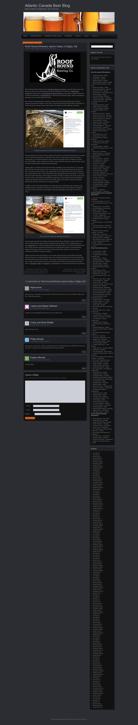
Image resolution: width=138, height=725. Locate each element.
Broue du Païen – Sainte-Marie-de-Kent (103, 92)
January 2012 (96, 707)
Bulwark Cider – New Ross (99, 273)
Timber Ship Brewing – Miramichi (101, 182)
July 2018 (95, 574)
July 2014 (95, 657)
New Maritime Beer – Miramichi (101, 160)
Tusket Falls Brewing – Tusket (100, 401)
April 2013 (95, 683)
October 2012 (96, 691)
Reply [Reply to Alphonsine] (84, 300)
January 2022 (96, 501)
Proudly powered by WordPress (60, 719)
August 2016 (96, 614)
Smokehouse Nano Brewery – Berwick (102, 377)
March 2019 (96, 560)
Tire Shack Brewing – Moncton (100, 184)
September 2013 (97, 674)
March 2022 (96, 498)
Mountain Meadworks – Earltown (101, 327)
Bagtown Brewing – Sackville (100, 80)
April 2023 (95, 475)
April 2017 (95, 600)
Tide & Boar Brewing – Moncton (101, 181)
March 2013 (96, 684)
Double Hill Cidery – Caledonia (100, 424)
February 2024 (96, 458)
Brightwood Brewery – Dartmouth (101, 272)
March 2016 (96, 622)
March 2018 (96, 581)
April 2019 (95, 558)
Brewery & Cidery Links (53, 36)
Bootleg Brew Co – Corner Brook (101, 206)
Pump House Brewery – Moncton (101, 167)
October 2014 (96, 652)
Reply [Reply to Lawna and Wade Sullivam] (84, 317)
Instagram (31, 245)
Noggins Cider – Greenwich (100, 339)
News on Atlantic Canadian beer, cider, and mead (41, 9)
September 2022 (97, 487)
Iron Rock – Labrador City (99, 215)
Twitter (39, 263)
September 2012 (97, 693)
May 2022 (95, 494)
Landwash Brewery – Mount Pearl (101, 217)
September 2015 (97, 633)
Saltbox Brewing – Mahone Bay (101, 365)
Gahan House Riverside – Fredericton (102, 117)
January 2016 (96, 626)
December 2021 (97, 503)
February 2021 (96, 520)
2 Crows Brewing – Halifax (99, 251)
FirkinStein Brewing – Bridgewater (101, 287)
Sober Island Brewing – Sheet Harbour (102, 379)
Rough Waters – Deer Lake (100, 234)
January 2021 (96, 522)
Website (27, 414)
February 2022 (96, 499)
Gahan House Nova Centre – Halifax (102, 289)
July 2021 (95, 512)
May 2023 (95, 473)
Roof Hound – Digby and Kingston (101, 360)
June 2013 (95, 679)
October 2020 (96, 527)
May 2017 (95, 598)
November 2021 (97, 505)
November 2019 (97, 546)
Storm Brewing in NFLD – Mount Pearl (102, 239)
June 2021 (95, 513)
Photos (78, 36)
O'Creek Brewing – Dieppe (99, 162)
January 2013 (96, 686)
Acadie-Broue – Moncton (99, 79)
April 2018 (95, 579)
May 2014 (95, 660)
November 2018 (97, 567)
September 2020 (97, 529)
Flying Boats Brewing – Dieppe (100, 104)
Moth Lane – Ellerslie (98, 430)
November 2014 (97, 650)
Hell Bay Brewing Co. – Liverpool (101, 301)
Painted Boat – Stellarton (99, 349)
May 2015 (95, 639)
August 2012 (96, 695)
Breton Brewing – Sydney (99, 270)
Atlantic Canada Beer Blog (47, 5)
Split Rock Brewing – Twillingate (101, 237)
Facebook (33, 263)
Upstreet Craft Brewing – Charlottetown (103, 439)
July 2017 (95, 595)
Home (25, 36)
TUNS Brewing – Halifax (99, 400)
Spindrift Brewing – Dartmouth (100, 382)
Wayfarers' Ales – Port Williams (101, 410)
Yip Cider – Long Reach (99, 189)
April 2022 (95, 496)
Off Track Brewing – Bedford (100, 343)
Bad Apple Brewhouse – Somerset (101, 261)
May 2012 (95, 700)
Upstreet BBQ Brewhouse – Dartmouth (103, 408)
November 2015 (97, 629)
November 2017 (97, 588)
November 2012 (97, 690)
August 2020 (96, 531)
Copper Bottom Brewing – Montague (102, 422)
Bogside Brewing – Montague (100, 420)
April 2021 (95, 517)
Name (27, 406)
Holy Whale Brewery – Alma (100, 134)
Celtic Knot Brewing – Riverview (101, 96)
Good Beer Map (36, 36)
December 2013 (97, 669)
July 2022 (95, 491)
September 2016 (97, 612)
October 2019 (96, 548)
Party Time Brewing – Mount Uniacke (102, 351)
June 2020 (95, 534)
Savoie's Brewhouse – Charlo (100, 170)
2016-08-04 (38, 42)
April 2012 (95, 702)
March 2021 (96, 518)
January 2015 (96, 646)
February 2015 (96, 645)
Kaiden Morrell (37, 357)
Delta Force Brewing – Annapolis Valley (103, 284)
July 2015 (95, 636)
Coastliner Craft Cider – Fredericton (102, 98)
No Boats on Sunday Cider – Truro (101, 337)
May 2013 (95, 681)
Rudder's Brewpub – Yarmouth (100, 363)
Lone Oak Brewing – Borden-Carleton (102, 429)
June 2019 (95, 555)
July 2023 (95, 470)
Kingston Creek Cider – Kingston (101, 141)
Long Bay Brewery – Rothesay (100, 146)
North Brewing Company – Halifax (101, 341)
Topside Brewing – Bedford (99, 394)
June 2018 (95, 575)
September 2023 (97, 467)
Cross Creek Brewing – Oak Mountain (102, 99)
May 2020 (95, 536)
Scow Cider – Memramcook (100, 172)
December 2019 (97, 544)
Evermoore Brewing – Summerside (102, 425)
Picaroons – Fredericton (99, 165)
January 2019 (96, 563)
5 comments (54, 48)
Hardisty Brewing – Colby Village (101, 299)
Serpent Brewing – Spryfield (100, 372)
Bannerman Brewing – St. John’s (101, 201)
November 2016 (97, 608)
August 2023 (96, 468)
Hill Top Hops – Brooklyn (99, 304)
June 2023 (95, 472)
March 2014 (96, 664)
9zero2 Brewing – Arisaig (99, 253)
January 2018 (96, 584)
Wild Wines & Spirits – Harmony (101, 412)
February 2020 (96, 541)
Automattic (84, 719)
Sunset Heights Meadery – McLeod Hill (103, 174)
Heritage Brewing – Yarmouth (100, 303)
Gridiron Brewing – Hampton (100, 123)
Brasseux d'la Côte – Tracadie (100, 91)
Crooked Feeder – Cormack (100, 211)
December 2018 (97, 565)
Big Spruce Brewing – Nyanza (100, 265)
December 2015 (97, 627)
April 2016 (95, 620)
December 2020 (97, 524)
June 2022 (95, 492)
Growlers (68, 36)
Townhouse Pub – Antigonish (100, 396)
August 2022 (96, 489)
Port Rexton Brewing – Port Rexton (102, 225)
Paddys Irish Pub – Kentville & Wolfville (103, 348)
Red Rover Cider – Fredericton (100, 168)
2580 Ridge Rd (45, 95)
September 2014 (97, 653)
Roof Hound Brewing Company (56, 89)
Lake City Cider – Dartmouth (100, 313)
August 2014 (96, 655)
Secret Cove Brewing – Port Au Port (102, 236)
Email (27, 410)
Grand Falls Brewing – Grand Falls (101, 118)
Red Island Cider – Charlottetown (101, 436)
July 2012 (95, 697)
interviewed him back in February (52, 93)
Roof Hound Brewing (44, 48)
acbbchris (31, 42)
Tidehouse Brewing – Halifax (100, 393)
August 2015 (96, 634)
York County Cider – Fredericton (101, 191)
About (86, 36)
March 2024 (96, 456)
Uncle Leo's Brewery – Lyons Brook (102, 405)
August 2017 (96, 593)
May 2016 (95, 619)
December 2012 (97, 688)
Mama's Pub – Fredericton (99, 151)
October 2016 (96, 610)
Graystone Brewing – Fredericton (101, 122)
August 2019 (96, 551)
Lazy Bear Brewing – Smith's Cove (101, 315)
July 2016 (95, 615)
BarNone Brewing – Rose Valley (101, 418)
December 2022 (97, 482)
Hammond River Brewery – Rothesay (102, 129)
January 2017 (96, 605)
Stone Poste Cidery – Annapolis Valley (102, 386)
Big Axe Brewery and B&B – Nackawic (102, 82)
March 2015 (96, 643)
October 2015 (96, 631)
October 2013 (96, 672)
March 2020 (96, 539)
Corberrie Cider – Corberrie (100, 282)
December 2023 (97, 461)
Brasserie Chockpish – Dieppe (100, 87)
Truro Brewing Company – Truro (101, 398)
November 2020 (97, 525)
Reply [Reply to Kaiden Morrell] (84, 368)
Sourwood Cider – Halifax (99, 381)
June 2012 (95, 698)
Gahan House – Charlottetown (100, 427)
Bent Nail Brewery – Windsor (100, 263)
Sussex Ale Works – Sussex (100, 175)
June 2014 (95, 658)
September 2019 (97, 550)
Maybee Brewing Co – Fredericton (101, 153)
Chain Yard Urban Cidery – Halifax (101, 279)
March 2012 (96, 703)
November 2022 (97, 484)
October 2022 (96, 486)
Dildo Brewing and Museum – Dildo (102, 213)
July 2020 (95, 532)
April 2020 (95, 537)
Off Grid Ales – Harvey (98, 163)
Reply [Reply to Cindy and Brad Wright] (84, 333)
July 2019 (95, 553)
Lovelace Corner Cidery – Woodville (102, 317)
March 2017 (96, 601)
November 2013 (97, 671)
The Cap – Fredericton (98, 177)
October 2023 (96, 465)
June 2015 (95, 638)
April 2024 (95, 454)
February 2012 (96, 705)
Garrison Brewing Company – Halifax (102, 291)
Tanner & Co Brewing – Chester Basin (102, 387)
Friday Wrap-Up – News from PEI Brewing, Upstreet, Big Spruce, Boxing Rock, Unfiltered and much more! (74, 271)
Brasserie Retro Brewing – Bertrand (102, 89)
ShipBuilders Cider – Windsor (100, 374)
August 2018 (96, 572)
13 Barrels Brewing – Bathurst (100, 75)
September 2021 (97, 508)
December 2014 (97, 648)
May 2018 (95, 577)
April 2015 (95, 641)
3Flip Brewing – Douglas (99, 77)
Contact (95, 36)
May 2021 (95, 515)
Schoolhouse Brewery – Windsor (101, 367)
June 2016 (95, 617)
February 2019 (96, 562)
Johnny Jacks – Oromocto (99, 136)
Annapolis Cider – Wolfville (99, 258)
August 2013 (96, 676)
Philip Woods (37, 339)
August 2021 (96, 510)
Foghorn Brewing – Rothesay (100, 106)
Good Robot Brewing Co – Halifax (101, 292)
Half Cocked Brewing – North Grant (102, 294)
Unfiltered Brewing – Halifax (100, 407)
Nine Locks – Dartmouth (99, 336)
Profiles (32, 48)
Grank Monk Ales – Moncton (100, 120)
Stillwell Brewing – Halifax (99, 384)
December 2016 (97, 607)
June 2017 (95, 596)
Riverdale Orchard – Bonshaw (100, 437)
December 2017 (97, 586)
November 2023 (97, 463)
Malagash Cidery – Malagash (100, 322)
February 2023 (96, 479)
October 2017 (96, 589)
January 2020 (96, 543)
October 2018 (96, 569)
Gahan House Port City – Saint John (102, 115)
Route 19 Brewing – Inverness (100, 362)
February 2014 (96, 665)
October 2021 (96, 506)
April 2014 (95, 662)
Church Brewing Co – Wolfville (100, 280)
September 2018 (97, 570)
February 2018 (96, 582)
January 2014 (96, 667)
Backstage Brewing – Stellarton (101, 260)
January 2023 (96, 480)
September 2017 (97, 591)
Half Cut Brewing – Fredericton (100, 127)
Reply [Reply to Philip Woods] (84, 352)
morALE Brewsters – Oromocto (101, 158)
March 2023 (96, 477)
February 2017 (96, 603)
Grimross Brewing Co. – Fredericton (102, 125)
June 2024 (95, 453)
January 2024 (96, 460)
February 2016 (96, 624)
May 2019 (95, 556)
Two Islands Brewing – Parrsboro (101, 403)
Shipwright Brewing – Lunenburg (101, 375)
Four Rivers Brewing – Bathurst (101, 108)
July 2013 (95, 678)
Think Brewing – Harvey (99, 179)
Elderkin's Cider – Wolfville (99, 285)
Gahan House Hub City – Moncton (101, 113)
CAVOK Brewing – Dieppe (99, 94)
